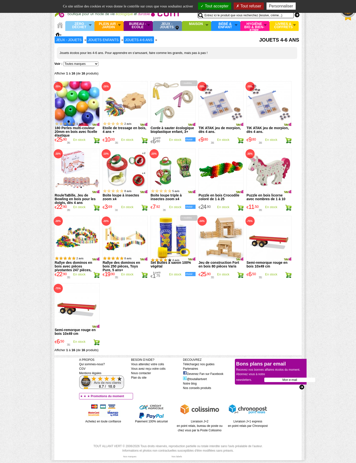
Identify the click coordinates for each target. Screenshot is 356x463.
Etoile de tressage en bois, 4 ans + (124, 130)
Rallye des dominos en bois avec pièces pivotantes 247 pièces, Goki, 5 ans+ (73, 268)
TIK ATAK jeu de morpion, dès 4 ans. (220, 130)
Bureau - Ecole (137, 25)
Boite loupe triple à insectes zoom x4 (166, 197)
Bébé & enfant (225, 25)
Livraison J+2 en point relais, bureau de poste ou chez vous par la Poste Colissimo (199, 426)
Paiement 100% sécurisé (151, 421)
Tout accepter (214, 6)
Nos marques (129, 456)
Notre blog (190, 383)
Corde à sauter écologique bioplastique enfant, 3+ (172, 130)
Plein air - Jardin (108, 25)
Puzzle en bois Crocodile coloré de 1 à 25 (219, 197)
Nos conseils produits (197, 388)
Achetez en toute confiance (103, 421)
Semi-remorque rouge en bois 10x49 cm (267, 264)
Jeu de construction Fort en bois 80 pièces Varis (219, 264)
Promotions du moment (107, 396)
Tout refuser (248, 6)
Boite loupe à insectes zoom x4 (121, 197)
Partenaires (190, 368)
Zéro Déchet (79, 25)
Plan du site (139, 377)
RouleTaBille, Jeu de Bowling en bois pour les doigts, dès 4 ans (75, 199)
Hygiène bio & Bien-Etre (254, 26)
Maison (196, 24)
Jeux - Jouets (167, 25)
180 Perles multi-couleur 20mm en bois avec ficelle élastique (76, 131)
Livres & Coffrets (283, 25)
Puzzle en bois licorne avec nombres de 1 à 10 (265, 197)
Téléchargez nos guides (198, 364)
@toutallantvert (195, 379)
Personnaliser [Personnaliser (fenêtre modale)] (281, 6)
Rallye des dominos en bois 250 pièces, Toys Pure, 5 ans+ (121, 266)
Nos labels (177, 456)
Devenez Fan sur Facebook (203, 374)
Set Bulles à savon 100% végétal (171, 264)
